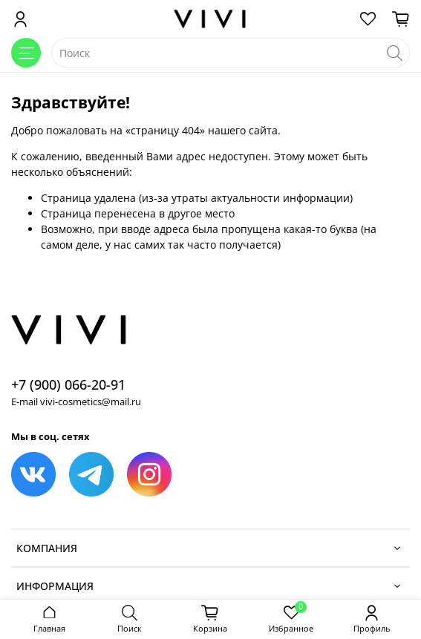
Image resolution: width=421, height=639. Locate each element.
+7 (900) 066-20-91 (68, 384)
